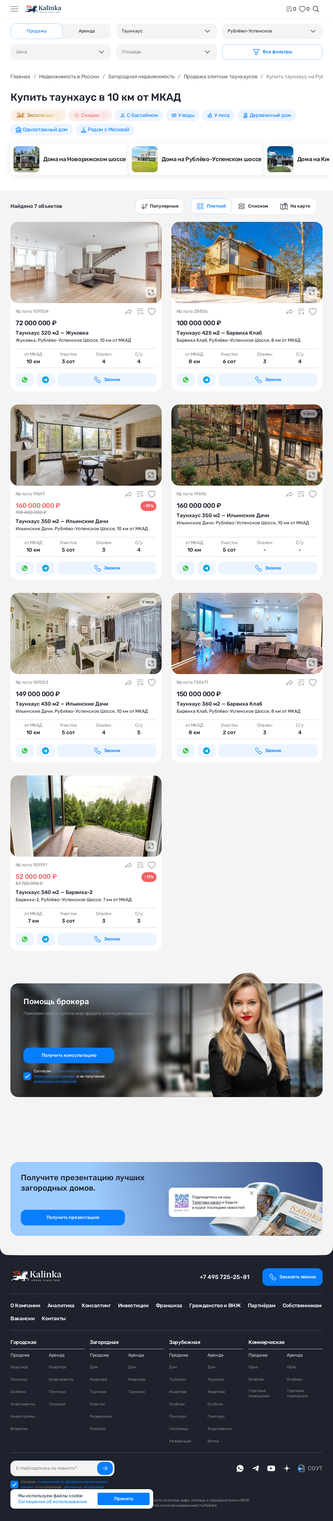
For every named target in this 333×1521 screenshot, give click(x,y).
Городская (23, 1342)
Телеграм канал (206, 1202)
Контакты (53, 1318)
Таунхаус (57, 1404)
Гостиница (178, 1428)
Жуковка (26, 340)
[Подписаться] (105, 1468)
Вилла (213, 1441)
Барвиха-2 (27, 899)
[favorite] (304, 9)
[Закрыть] (251, 1192)
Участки (97, 1404)
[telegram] (255, 1468)
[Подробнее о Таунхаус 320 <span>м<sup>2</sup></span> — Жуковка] (86, 262)
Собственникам (302, 1305)
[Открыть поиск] (316, 9)
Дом (93, 1367)
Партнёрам (261, 1305)
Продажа (20, 1355)
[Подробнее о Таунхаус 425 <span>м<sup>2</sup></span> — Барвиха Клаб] (247, 262)
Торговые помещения (259, 1393)
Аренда (56, 1355)
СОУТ (315, 1468)
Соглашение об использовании (52, 1501)
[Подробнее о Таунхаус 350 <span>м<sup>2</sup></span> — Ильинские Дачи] (86, 445)
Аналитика (60, 1305)
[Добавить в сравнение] (140, 311)
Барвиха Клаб (192, 340)
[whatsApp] (240, 1468)
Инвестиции (133, 1305)
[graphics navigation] (211, 206)
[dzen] (287, 1468)
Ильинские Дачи (34, 528)
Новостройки (22, 1416)
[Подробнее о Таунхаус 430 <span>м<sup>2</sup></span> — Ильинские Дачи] (86, 633)
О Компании (25, 1305)
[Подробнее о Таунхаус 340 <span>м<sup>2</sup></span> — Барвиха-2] (86, 816)
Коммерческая (266, 1342)
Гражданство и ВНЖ (215, 1305)
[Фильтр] (272, 52)
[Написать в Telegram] (45, 379)
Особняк (18, 1391)
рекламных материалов (55, 1081)
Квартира (19, 1367)
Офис (253, 1367)
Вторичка (19, 1428)
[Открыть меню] (14, 9)
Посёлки (97, 1428)
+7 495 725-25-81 (224, 1277)
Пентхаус (19, 1379)
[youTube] (271, 1468)
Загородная (104, 1342)
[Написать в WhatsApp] (25, 379)
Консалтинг (96, 1305)
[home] (43, 9)
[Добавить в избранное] (151, 311)
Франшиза (169, 1305)
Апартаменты (22, 1404)
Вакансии (22, 1318)
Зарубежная (184, 1342)
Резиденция (101, 1416)
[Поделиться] (128, 311)
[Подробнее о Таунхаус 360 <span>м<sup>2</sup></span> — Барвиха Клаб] (247, 633)
